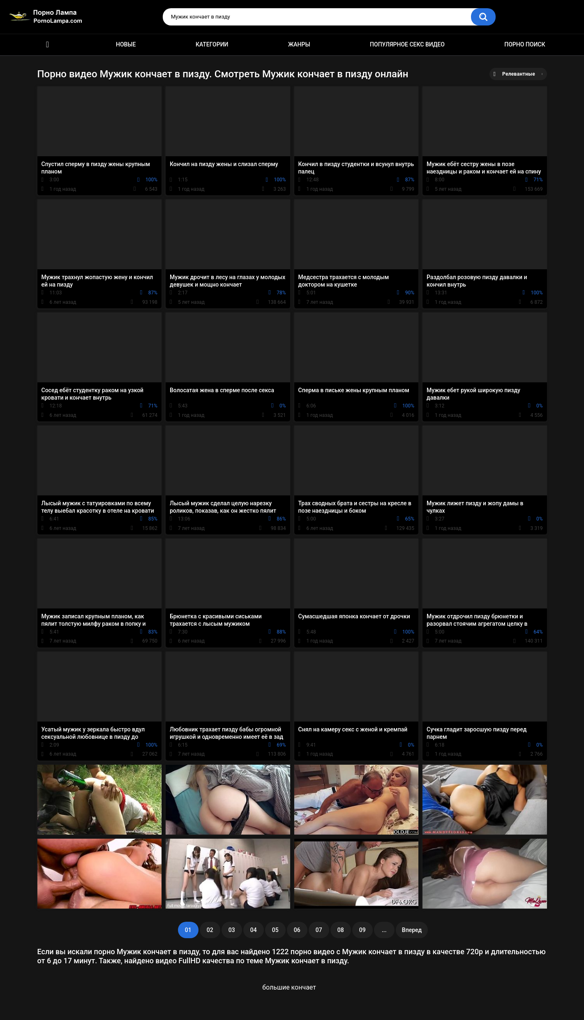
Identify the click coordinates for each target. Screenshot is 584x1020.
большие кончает (289, 987)
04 (253, 930)
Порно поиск (524, 44)
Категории (212, 44)
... (384, 930)
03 (232, 930)
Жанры (299, 44)
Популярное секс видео (407, 44)
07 (319, 930)
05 (275, 930)
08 (340, 930)
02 (210, 930)
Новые (126, 44)
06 (297, 930)
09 (362, 930)
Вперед (412, 930)
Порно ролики (47, 44)
